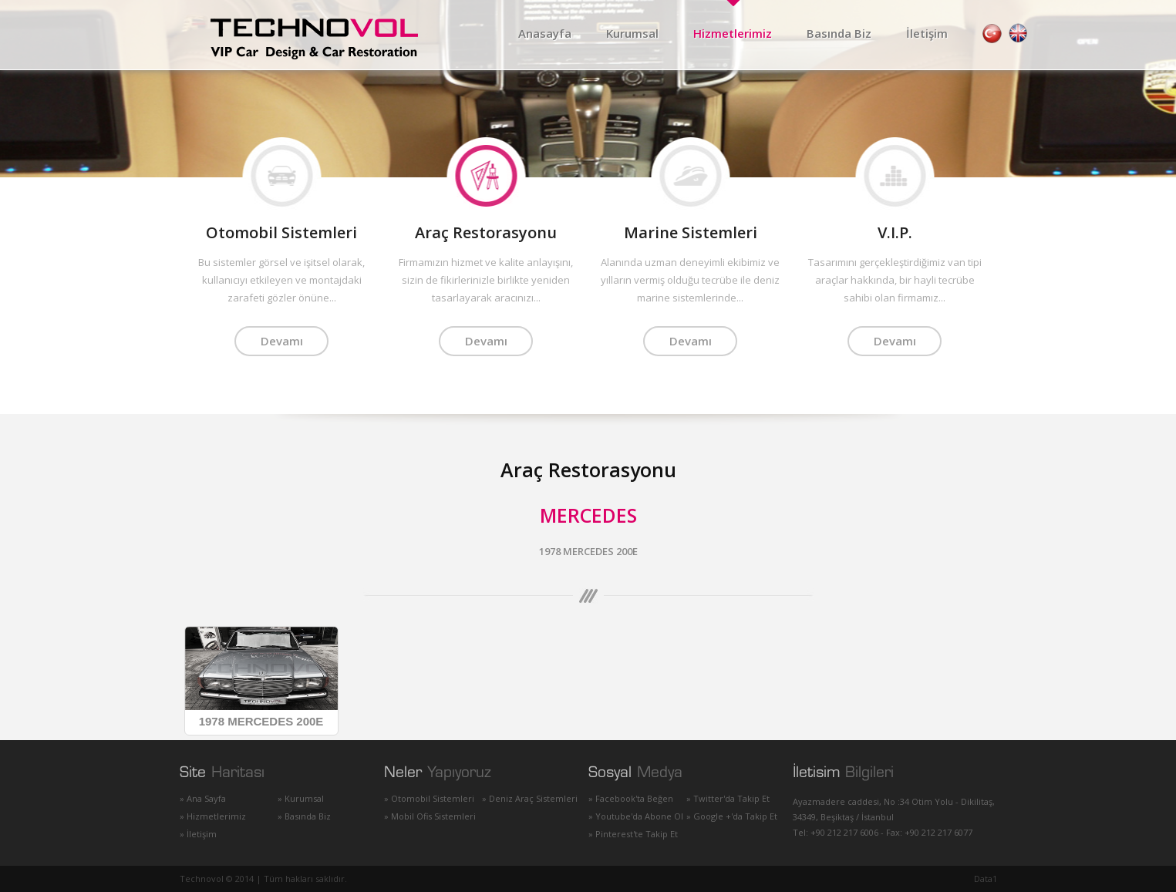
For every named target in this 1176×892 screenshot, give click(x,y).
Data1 (985, 878)
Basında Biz (839, 33)
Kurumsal (632, 33)
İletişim (927, 33)
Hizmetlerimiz (732, 33)
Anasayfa (544, 33)
